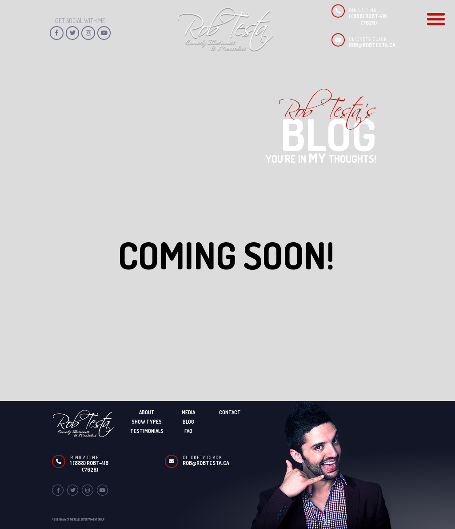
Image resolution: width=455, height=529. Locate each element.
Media (188, 412)
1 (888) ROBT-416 (89, 463)
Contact (230, 412)
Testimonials (147, 431)
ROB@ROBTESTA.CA (372, 32)
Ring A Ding (84, 457)
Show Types (147, 421)
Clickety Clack (202, 457)
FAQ (188, 431)
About (147, 412)
